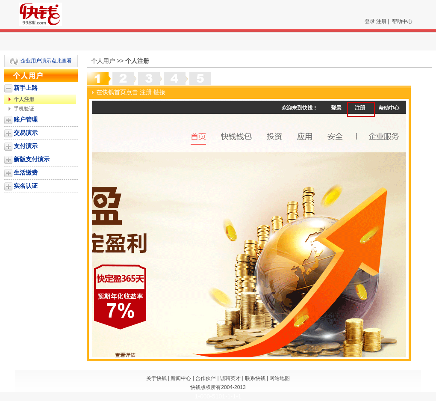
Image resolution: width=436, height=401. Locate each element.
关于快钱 (156, 378)
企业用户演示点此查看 (46, 61)
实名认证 (26, 185)
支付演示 (26, 146)
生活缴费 (26, 172)
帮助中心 (402, 21)
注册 (381, 21)
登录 (370, 21)
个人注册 (24, 99)
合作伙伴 (205, 378)
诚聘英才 (230, 378)
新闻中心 (181, 378)
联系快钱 (255, 378)
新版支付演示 (32, 159)
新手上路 (26, 87)
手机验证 (24, 109)
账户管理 (26, 119)
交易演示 (26, 132)
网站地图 (279, 378)
